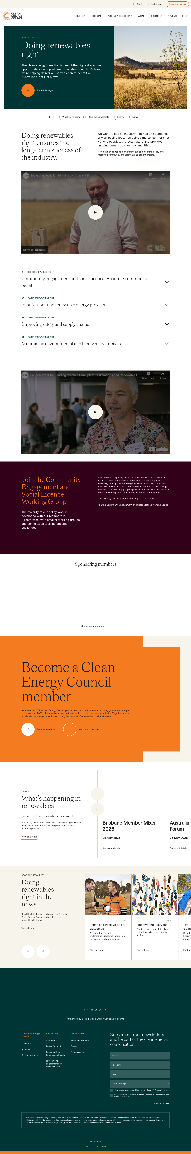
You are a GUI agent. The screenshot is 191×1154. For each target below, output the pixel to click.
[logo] (12, 16)
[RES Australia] (122, 595)
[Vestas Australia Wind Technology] (177, 603)
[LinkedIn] (92, 1010)
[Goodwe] (122, 587)
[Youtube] (100, 1010)
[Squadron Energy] (177, 595)
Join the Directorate (99, 117)
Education (157, 16)
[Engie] (13, 587)
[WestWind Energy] (95, 611)
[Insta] (88, 1010)
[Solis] (150, 595)
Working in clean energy (120, 16)
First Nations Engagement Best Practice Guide (54, 1064)
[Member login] (154, 4)
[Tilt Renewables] (122, 603)
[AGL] (41, 579)
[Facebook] (84, 1010)
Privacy (99, 1141)
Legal (91, 1141)
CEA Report (51, 1040)
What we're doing (71, 117)
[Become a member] (40, 729)
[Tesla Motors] (95, 603)
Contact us (26, 1043)
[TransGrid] (150, 603)
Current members (29, 1055)
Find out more (97, 951)
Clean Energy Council (94, 1147)
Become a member (177, 4)
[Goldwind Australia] (95, 587)
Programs (97, 16)
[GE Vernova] (68, 587)
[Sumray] (13, 603)
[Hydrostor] (177, 587)
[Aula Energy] (95, 579)
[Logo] (95, 991)
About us (25, 1049)
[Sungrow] (41, 603)
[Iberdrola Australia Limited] (13, 595)
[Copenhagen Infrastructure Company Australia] (150, 579)
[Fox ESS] (41, 587)
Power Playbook (53, 1046)
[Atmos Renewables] (68, 579)
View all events (29, 837)
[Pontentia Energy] (68, 595)
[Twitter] (96, 1010)
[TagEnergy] (68, 603)
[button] (97, 809)
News (135, 117)
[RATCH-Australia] (95, 595)
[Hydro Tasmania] (150, 587)
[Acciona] (13, 579)
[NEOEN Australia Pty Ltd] (41, 595)
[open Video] (95, 212)
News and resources (178, 16)
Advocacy (81, 16)
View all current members (94, 627)
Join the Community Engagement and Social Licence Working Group (132, 506)
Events (142, 16)
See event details (111, 849)
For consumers (77, 1052)
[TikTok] (105, 1010)
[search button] (137, 4)
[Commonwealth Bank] (122, 579)
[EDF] (177, 579)
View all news (28, 929)
